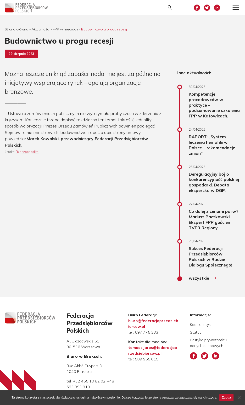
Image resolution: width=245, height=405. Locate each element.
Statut (195, 332)
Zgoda (226, 397)
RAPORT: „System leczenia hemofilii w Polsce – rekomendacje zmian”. (212, 145)
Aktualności (41, 29)
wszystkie (203, 278)
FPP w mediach (65, 29)
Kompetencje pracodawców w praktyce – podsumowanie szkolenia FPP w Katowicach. (214, 104)
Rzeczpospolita (27, 152)
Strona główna (16, 29)
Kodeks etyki (201, 324)
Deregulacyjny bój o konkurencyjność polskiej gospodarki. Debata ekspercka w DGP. (214, 182)
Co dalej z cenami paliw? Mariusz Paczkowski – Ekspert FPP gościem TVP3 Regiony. (213, 219)
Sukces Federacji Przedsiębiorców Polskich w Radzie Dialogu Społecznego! (210, 256)
